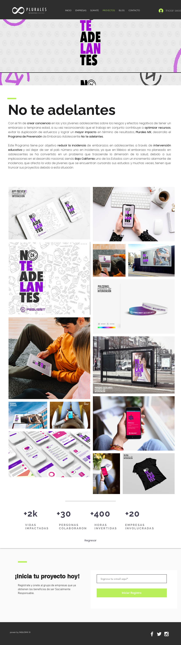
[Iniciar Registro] (132, 592)
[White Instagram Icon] (166, 634)
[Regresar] (90, 540)
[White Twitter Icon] (159, 634)
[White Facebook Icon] (152, 634)
